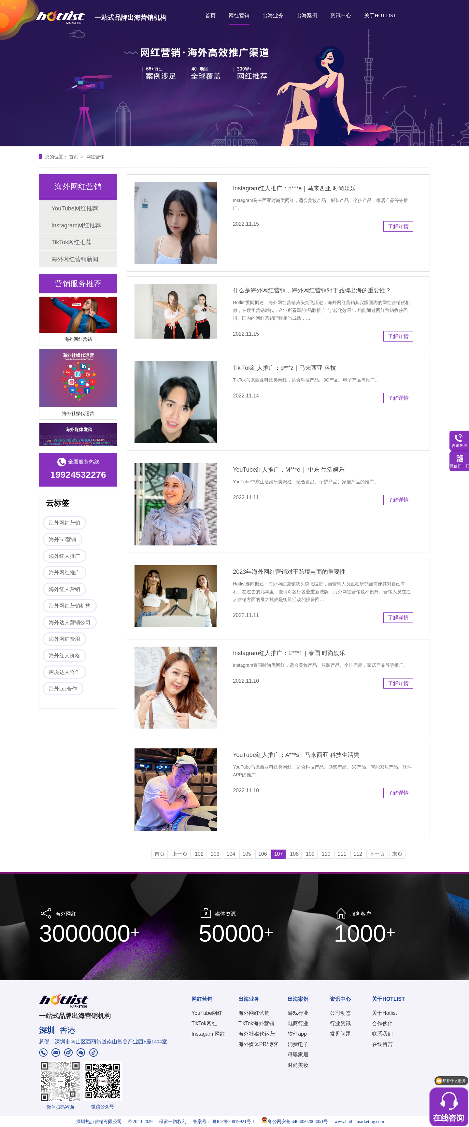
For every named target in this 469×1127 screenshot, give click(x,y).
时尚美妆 (298, 1065)
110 (326, 854)
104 (231, 854)
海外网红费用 (64, 639)
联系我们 (382, 1034)
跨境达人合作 (64, 672)
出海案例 (306, 15)
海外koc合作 (63, 688)
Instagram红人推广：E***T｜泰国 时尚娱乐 (289, 653)
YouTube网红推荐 (74, 208)
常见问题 (340, 1034)
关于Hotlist (384, 1013)
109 (310, 854)
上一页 (180, 854)
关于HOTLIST (380, 15)
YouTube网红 (207, 1013)
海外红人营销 (64, 589)
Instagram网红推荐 (76, 225)
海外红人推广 (64, 556)
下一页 (377, 854)
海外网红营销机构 (70, 606)
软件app (297, 1034)
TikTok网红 (204, 1023)
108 (294, 854)
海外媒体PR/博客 (258, 1044)
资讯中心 (340, 15)
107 (278, 854)
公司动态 (340, 1013)
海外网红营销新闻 (74, 259)
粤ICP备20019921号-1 (233, 1121)
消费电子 (298, 1044)
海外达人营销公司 (70, 622)
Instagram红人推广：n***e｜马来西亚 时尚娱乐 (294, 188)
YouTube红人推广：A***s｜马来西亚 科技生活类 (296, 755)
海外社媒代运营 (78, 414)
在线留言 (382, 1044)
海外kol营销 (62, 539)
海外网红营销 (78, 340)
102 (199, 854)
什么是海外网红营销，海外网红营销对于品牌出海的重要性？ (312, 290)
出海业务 (273, 15)
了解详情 (398, 226)
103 (215, 854)
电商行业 (298, 1023)
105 (246, 854)
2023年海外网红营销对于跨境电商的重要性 (289, 572)
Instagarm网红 (208, 1034)
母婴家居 (298, 1054)
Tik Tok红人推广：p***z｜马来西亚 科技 (284, 368)
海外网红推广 (64, 572)
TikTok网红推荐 (71, 242)
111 (341, 854)
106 (262, 854)
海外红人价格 (64, 655)
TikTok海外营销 (256, 1023)
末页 (397, 854)
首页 (210, 15)
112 (357, 854)
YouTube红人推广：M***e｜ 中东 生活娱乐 (289, 469)
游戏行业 (298, 1013)
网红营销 (239, 15)
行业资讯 (340, 1023)
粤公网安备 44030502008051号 (294, 1121)
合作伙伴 (382, 1023)
